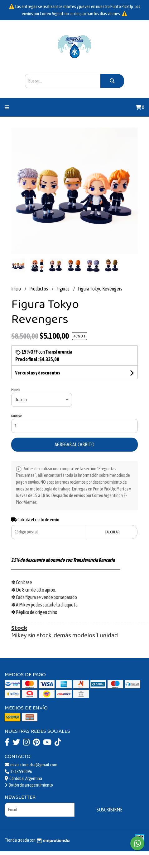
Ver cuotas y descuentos (37, 372)
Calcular (112, 532)
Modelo (15, 390)
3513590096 (18, 771)
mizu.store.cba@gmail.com (31, 764)
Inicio (16, 288)
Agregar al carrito (74, 444)
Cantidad (16, 416)
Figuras (63, 288)
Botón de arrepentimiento (29, 785)
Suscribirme (109, 809)
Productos (39, 288)
